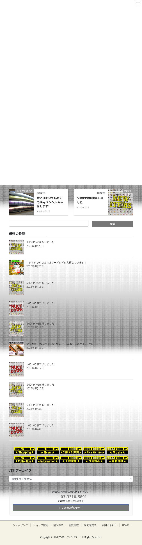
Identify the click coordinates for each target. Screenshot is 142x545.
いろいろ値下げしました (40, 303)
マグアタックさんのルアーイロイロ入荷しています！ (56, 262)
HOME (125, 525)
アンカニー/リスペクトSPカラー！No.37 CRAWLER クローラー (63, 344)
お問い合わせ (109, 525)
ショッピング (20, 525)
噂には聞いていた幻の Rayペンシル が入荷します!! (50, 202)
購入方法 (58, 525)
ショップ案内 (40, 525)
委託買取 (74, 525)
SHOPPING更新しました (90, 200)
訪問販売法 (90, 525)
